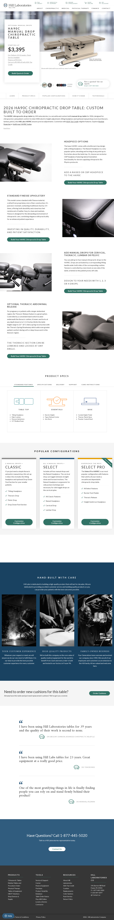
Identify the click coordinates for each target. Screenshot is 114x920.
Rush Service (67, 896)
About (40, 8)
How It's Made (78, 96)
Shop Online (88, 3)
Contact (106, 8)
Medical (65, 8)
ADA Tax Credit (72, 121)
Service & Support (52, 3)
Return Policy (68, 899)
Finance (95, 8)
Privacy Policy (40, 917)
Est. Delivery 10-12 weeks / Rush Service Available (19, 56)
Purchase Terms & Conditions (18, 917)
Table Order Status (42, 896)
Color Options (68, 894)
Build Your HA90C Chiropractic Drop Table (85, 182)
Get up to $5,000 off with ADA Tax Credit (20, 63)
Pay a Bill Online (41, 899)
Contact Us (57, 849)
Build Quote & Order (20, 73)
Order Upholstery (72, 3)
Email (86, 86)
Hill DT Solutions (13, 894)
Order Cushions (99, 693)
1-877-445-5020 (93, 86)
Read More (7, 128)
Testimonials (98, 96)
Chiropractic (52, 8)
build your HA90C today (22, 124)
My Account (104, 3)
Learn (12, 96)
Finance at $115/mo (15, 60)
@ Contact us (95, 895)
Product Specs (28, 96)
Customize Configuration (19, 522)
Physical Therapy (80, 8)
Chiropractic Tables (14, 880)
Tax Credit (38, 3)
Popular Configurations (54, 96)
